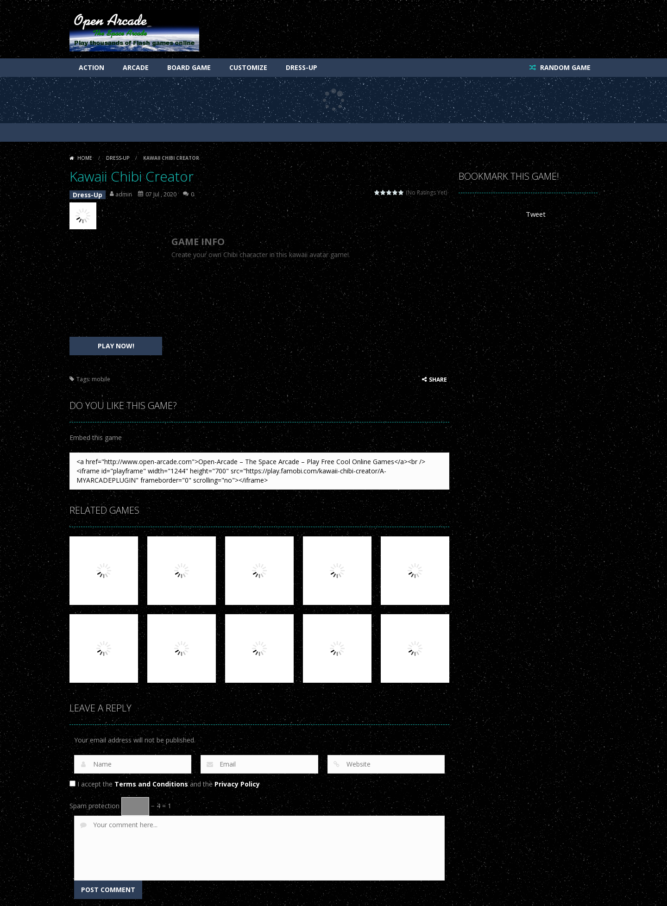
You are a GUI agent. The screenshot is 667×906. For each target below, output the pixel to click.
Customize (248, 67)
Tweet (535, 214)
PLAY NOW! (116, 343)
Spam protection (94, 803)
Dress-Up (301, 67)
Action (91, 67)
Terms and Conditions (151, 781)
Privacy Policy (237, 781)
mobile (101, 377)
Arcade (136, 67)
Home (85, 158)
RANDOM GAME (564, 67)
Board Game (189, 67)
